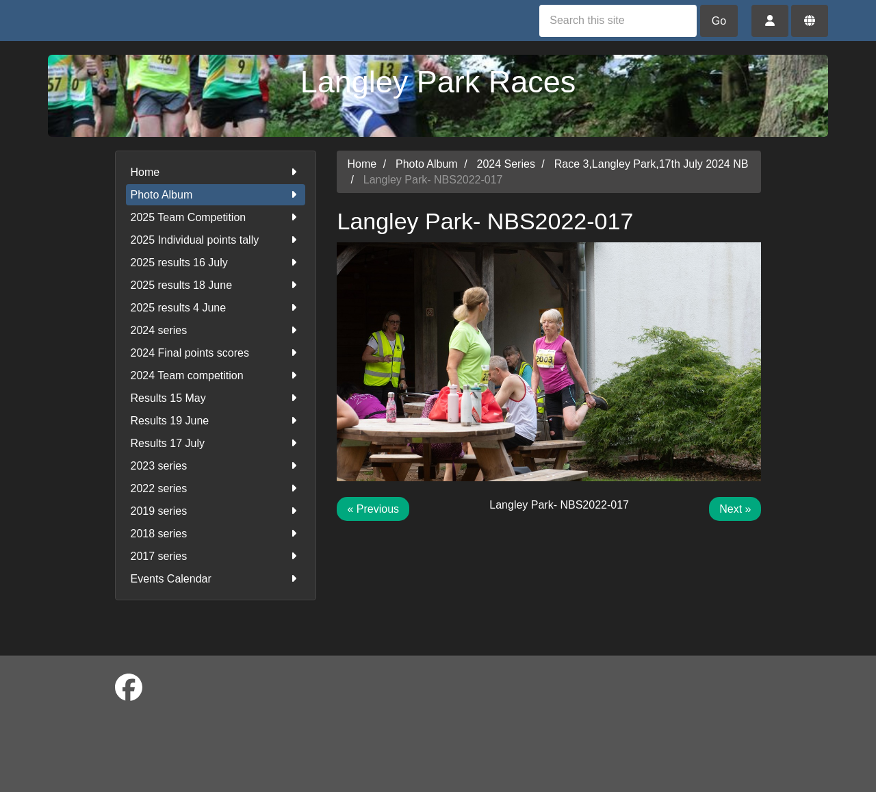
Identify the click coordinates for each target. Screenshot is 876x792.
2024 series (216, 330)
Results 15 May (216, 398)
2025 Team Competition (216, 217)
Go (719, 21)
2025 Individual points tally (216, 240)
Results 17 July (216, 443)
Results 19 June (216, 421)
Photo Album (216, 195)
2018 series (216, 533)
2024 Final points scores (216, 353)
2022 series (216, 488)
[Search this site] (618, 21)
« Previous (373, 509)
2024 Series (506, 164)
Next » (735, 509)
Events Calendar (216, 579)
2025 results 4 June (216, 308)
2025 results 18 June (216, 285)
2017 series (216, 556)
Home (216, 172)
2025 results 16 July (216, 262)
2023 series (216, 466)
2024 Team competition (216, 375)
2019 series (216, 511)
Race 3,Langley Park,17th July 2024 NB (651, 164)
